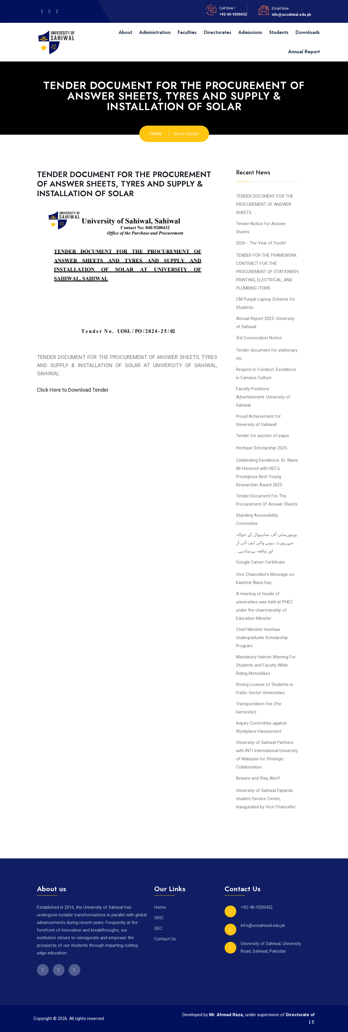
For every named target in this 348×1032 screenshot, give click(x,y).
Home (156, 133)
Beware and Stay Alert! (258, 778)
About (125, 32)
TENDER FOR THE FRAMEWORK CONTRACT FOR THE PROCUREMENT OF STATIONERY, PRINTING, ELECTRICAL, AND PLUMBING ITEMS (267, 272)
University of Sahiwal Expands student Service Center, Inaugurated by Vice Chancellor (266, 798)
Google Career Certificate (260, 562)
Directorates (217, 32)
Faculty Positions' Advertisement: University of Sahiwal (263, 397)
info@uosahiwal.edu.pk (291, 15)
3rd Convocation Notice (259, 337)
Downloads (308, 32)
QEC (158, 928)
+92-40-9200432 (233, 14)
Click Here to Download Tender (72, 390)
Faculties (187, 32)
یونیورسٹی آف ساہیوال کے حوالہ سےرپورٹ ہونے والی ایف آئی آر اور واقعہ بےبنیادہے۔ (266, 543)
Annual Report (304, 51)
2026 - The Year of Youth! (261, 243)
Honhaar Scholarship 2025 (261, 448)
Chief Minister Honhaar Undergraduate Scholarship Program (262, 637)
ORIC (159, 917)
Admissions (250, 32)
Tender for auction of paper (262, 435)
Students (278, 32)
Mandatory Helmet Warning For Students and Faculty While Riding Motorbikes (266, 665)
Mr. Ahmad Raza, (227, 1014)
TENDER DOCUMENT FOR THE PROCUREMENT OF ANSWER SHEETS (264, 204)
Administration (155, 32)
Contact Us (165, 939)
